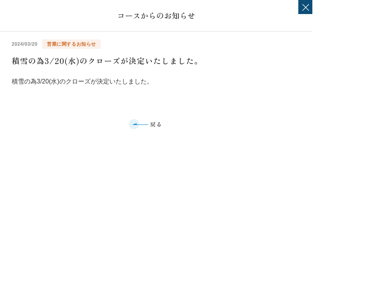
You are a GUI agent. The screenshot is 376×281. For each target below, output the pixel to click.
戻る (156, 124)
